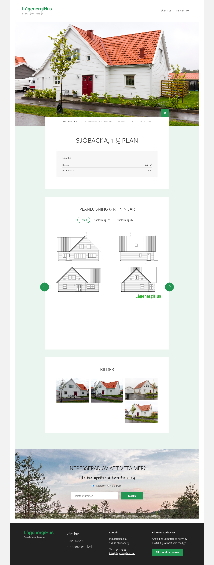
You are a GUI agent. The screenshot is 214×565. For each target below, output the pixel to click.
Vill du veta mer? (141, 121)
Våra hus (166, 10)
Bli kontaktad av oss (167, 552)
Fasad (84, 220)
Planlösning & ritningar (97, 121)
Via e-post (114, 485)
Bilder (121, 121)
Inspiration (182, 10)
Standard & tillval (79, 546)
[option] (107, 265)
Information (70, 121)
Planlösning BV (101, 220)
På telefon (99, 485)
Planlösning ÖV (125, 220)
